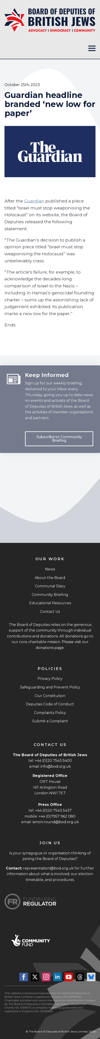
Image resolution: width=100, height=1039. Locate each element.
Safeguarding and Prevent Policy (50, 687)
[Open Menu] (91, 48)
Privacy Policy (50, 678)
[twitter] (35, 977)
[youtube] (68, 977)
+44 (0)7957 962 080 (57, 816)
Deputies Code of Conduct (50, 704)
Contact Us (50, 611)
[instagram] (46, 977)
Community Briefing (50, 595)
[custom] (80, 977)
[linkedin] (57, 977)
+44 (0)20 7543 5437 (53, 810)
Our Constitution (50, 696)
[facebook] (23, 977)
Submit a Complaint (50, 721)
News (50, 569)
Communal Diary (50, 586)
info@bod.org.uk (56, 766)
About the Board (50, 578)
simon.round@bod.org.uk (55, 822)
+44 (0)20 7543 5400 (53, 760)
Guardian (34, 201)
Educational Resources (50, 603)
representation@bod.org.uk (48, 868)
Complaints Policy (50, 713)
